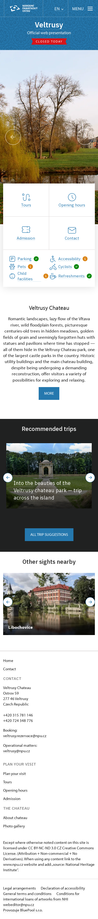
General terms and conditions (27, 893)
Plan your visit (14, 773)
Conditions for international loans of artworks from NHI (41, 896)
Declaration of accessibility (63, 888)
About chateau (15, 817)
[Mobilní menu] (83, 8)
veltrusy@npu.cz (16, 750)
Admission (11, 798)
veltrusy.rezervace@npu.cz (24, 735)
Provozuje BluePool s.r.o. (23, 910)
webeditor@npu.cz (18, 904)
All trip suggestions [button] (49, 534)
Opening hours (15, 790)
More (49, 393)
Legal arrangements (20, 888)
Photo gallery (14, 825)
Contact (9, 668)
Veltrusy (49, 24)
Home (8, 660)
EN (59, 8)
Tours (7, 781)
